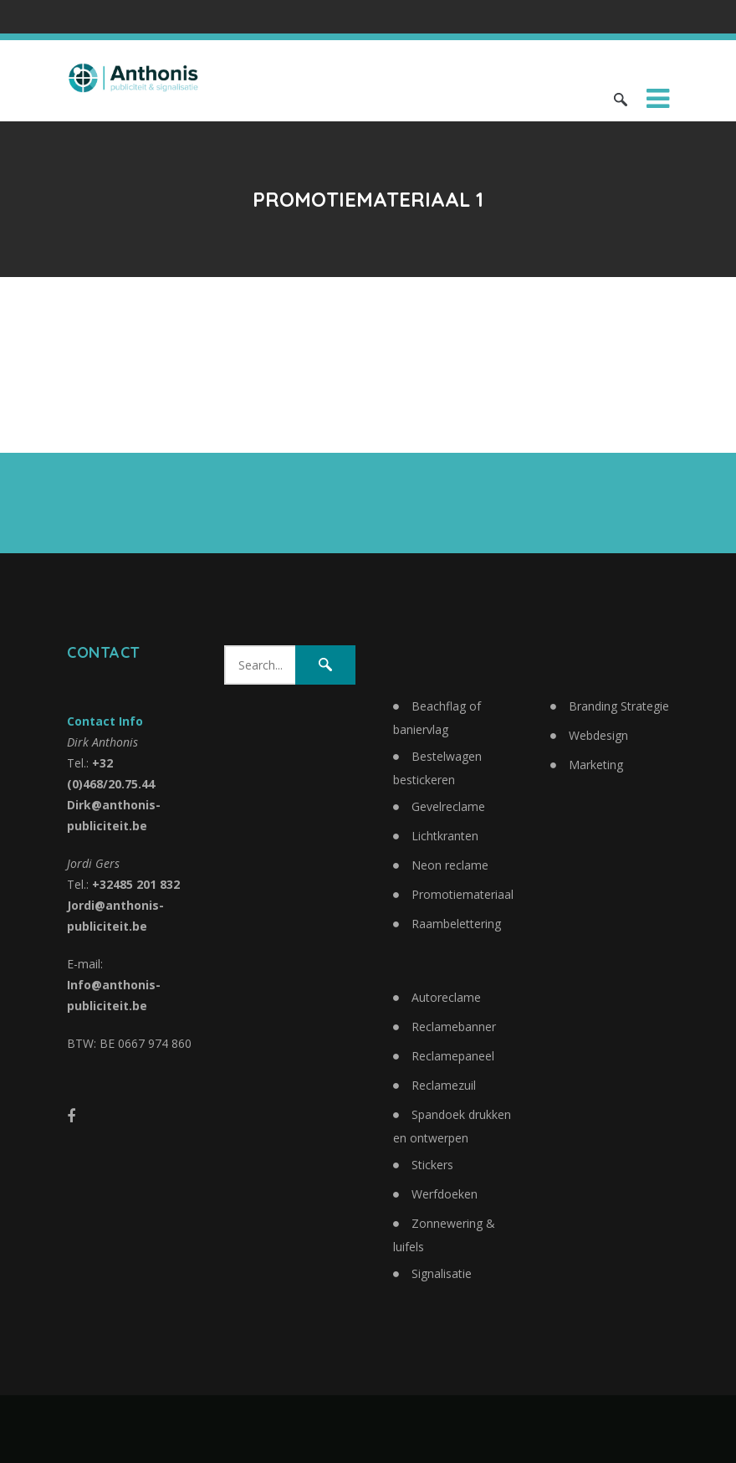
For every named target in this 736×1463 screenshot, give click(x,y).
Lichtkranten (444, 836)
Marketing (596, 765)
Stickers (432, 1165)
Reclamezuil (443, 1085)
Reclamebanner (453, 1026)
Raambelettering (456, 924)
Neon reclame (449, 865)
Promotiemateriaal (462, 894)
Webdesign (598, 735)
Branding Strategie (619, 706)
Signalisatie (441, 1273)
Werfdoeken (444, 1194)
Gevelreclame (448, 806)
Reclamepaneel (452, 1056)
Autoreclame (446, 997)
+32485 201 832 (136, 884)
